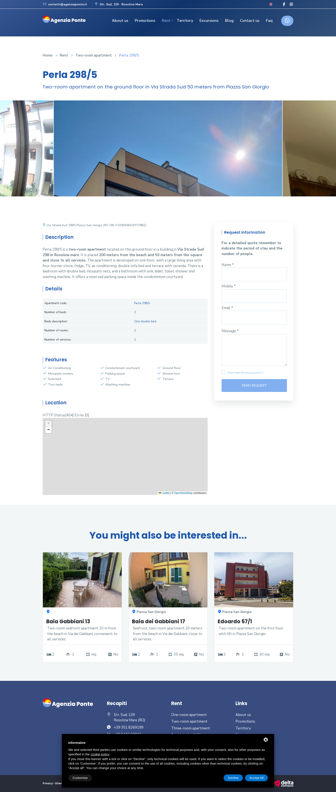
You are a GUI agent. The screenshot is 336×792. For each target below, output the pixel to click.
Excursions (209, 20)
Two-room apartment (93, 55)
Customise (80, 778)
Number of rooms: (56, 330)
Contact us (250, 20)
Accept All (256, 778)
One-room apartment (189, 714)
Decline (233, 778)
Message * (230, 331)
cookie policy (100, 754)
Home (47, 55)
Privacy (48, 783)
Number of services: (57, 340)
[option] (168, 151)
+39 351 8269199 (128, 727)
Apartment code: (55, 303)
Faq (269, 20)
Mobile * (229, 286)
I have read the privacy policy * (245, 372)
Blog (229, 20)
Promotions (145, 20)
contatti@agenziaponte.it (65, 4)
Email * (227, 307)
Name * (228, 264)
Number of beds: (55, 312)
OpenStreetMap (183, 493)
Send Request (254, 385)
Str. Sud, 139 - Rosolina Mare (118, 4)
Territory (185, 20)
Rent (166, 20)
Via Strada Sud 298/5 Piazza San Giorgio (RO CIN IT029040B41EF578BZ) (94, 225)
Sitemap (61, 783)
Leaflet (164, 493)
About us (120, 20)
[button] (48, 423)
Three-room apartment (190, 728)
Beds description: (56, 321)
